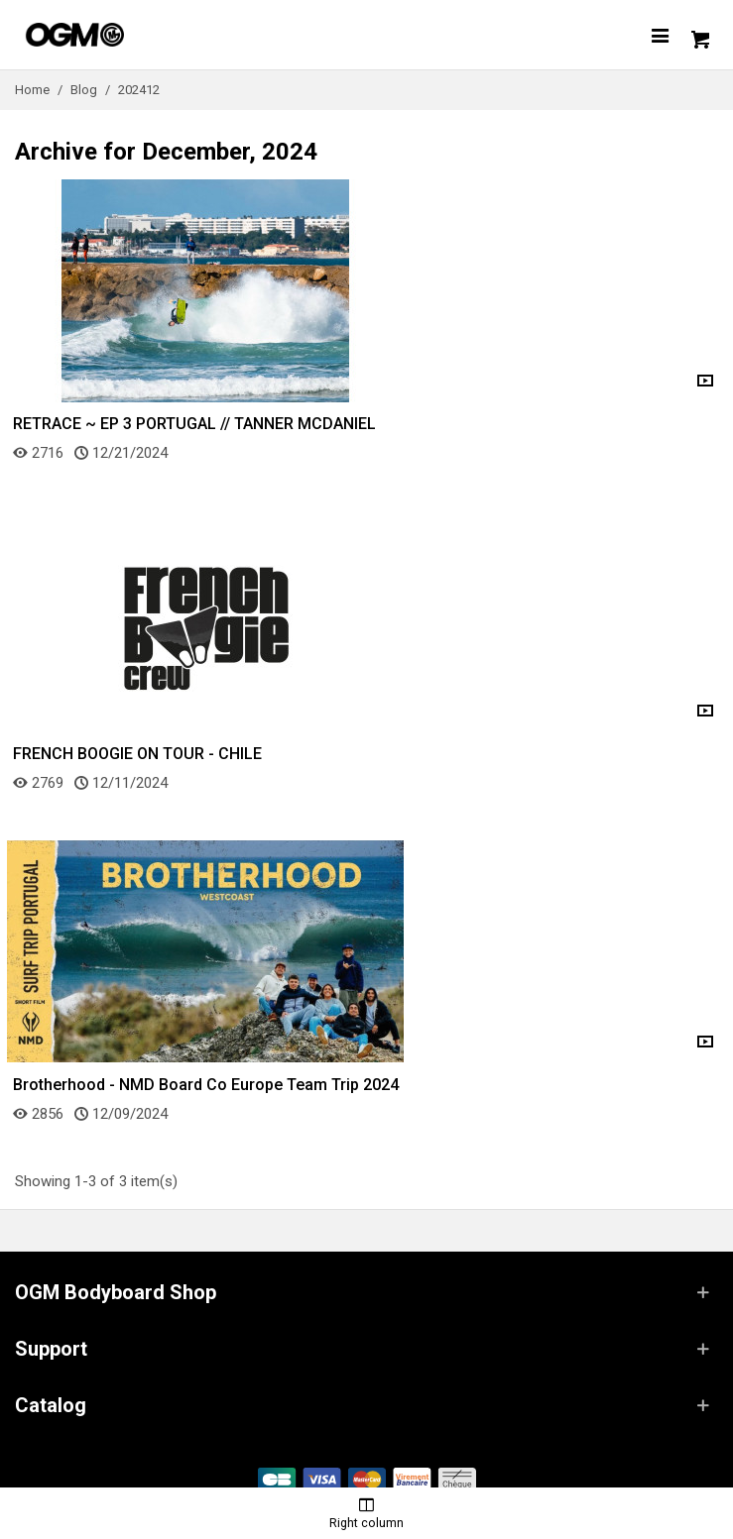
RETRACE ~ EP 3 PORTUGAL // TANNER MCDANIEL (194, 423)
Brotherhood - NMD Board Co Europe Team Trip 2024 (206, 1084)
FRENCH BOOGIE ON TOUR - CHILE (137, 753)
